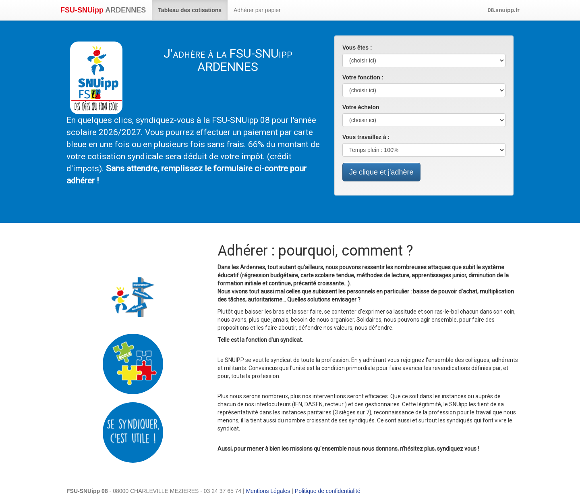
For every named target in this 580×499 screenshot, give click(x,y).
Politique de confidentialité (327, 491)
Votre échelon (360, 107)
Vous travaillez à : (365, 137)
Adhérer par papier (257, 10)
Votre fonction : (362, 77)
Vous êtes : (357, 47)
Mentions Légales (268, 491)
